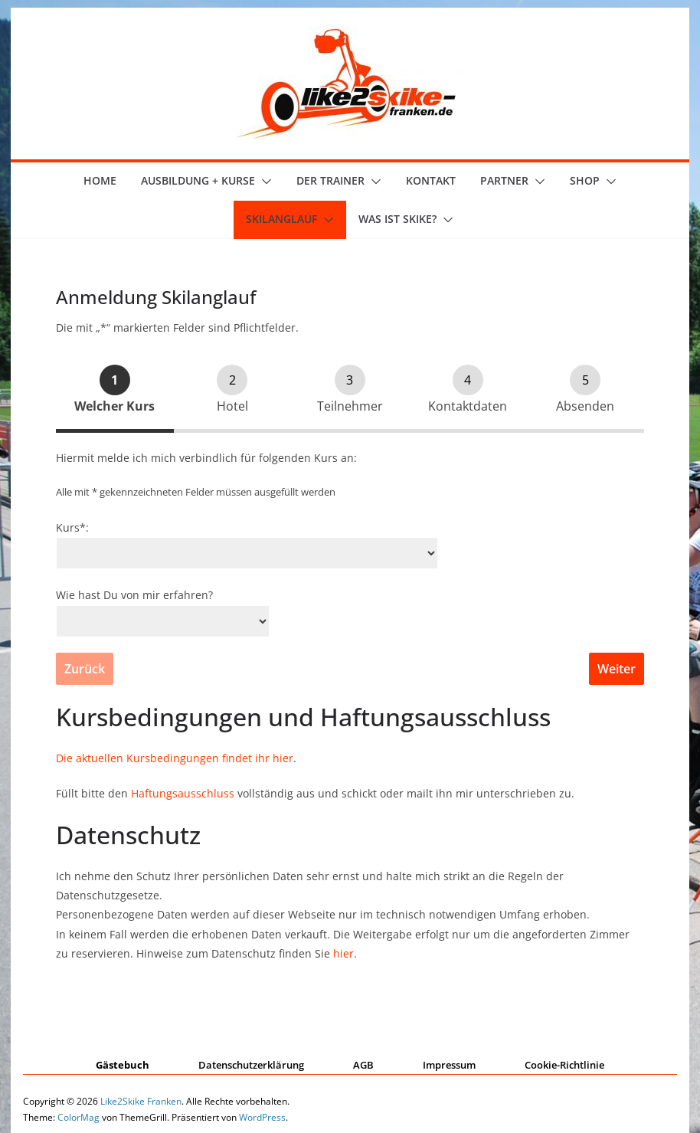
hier (343, 953)
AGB (363, 1065)
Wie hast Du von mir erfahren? (134, 595)
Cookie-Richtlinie (564, 1065)
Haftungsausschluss (182, 793)
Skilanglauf (281, 218)
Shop (585, 180)
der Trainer (330, 180)
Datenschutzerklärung (251, 1065)
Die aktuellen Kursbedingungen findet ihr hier (174, 758)
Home (99, 180)
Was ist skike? (397, 218)
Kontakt (431, 180)
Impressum (449, 1065)
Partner (504, 180)
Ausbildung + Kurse (198, 180)
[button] (263, 181)
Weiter (616, 668)
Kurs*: (72, 527)
